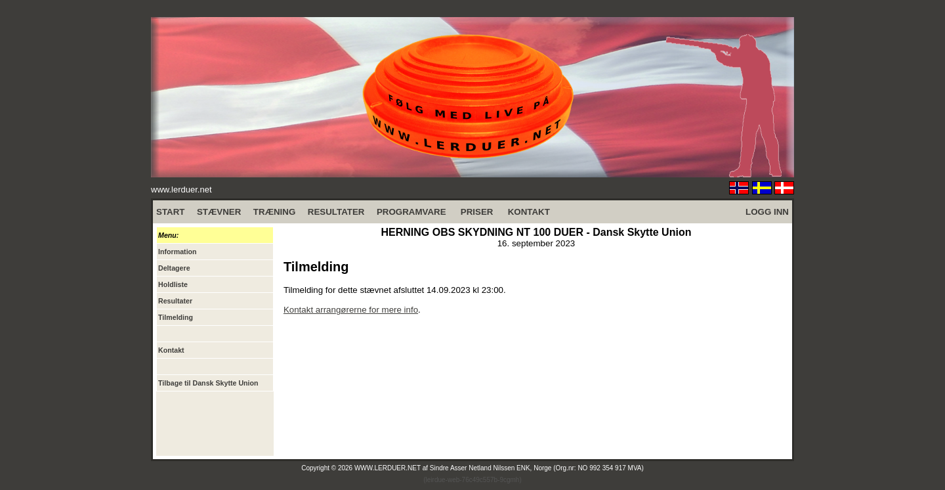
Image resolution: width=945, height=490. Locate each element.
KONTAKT (529, 212)
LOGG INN (767, 212)
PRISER (477, 212)
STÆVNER (219, 212)
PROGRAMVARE (411, 212)
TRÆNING (274, 212)
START (170, 212)
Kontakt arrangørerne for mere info (351, 310)
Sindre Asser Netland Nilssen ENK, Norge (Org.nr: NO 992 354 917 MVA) (537, 468)
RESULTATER (336, 212)
